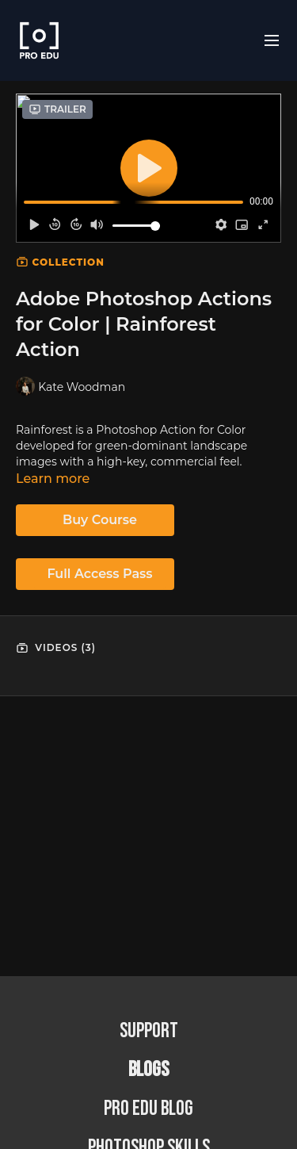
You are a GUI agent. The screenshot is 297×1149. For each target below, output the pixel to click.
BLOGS (148, 1070)
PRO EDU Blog (148, 1109)
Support (149, 1031)
